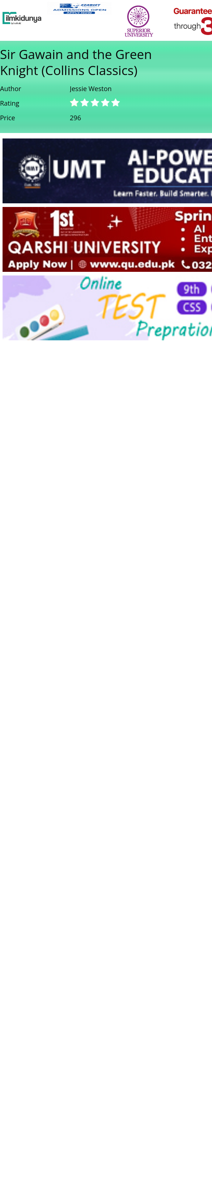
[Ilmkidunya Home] (22, 18)
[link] (79, 8)
